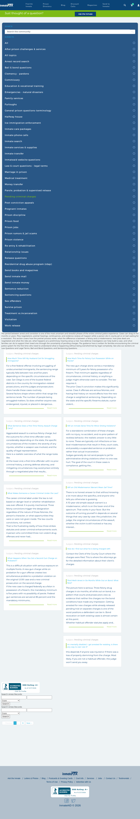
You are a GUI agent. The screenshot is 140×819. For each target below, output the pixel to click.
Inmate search (13, 141)
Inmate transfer (14, 153)
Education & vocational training (24, 86)
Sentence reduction (17, 288)
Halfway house (13, 116)
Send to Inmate (106, 5)
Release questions (16, 258)
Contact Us (110, 778)
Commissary (12, 79)
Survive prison (13, 307)
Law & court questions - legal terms (26, 165)
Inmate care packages (18, 129)
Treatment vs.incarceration (21, 313)
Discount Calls (75, 5)
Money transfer (14, 184)
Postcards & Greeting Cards (61, 778)
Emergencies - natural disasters (24, 92)
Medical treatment (16, 178)
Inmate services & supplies (21, 147)
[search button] (132, 32)
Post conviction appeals (19, 202)
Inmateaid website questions (22, 159)
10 (23, 723)
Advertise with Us (83, 782)
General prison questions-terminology (28, 110)
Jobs (100, 778)
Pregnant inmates (16, 208)
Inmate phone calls (16, 135)
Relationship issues (17, 251)
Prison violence (14, 239)
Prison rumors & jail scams (21, 233)
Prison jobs (11, 227)
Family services (14, 98)
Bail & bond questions (18, 67)
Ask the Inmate (85, 14)
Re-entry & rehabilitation (20, 245)
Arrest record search (17, 61)
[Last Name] (39, 697)
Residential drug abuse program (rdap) (28, 264)
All (6, 43)
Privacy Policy (67, 782)
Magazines (92, 5)
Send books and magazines (21, 270)
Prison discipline (15, 215)
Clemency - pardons (17, 73)
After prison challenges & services (25, 49)
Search (5, 704)
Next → (29, 723)
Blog (63, 5)
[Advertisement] (70, 747)
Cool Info (80, 778)
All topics (11, 55)
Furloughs (11, 104)
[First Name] (13, 697)
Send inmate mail (16, 276)
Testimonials (124, 778)
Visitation (11, 319)
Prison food (12, 221)
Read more (52, 408)
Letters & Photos (31, 778)
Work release (12, 325)
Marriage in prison (16, 172)
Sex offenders (13, 301)
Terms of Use (52, 782)
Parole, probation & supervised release (28, 190)
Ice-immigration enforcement (23, 122)
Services (91, 778)
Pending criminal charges (20, 196)
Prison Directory (47, 5)
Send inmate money (17, 282)
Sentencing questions (18, 294)
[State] (10, 700)
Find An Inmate (29, 5)
